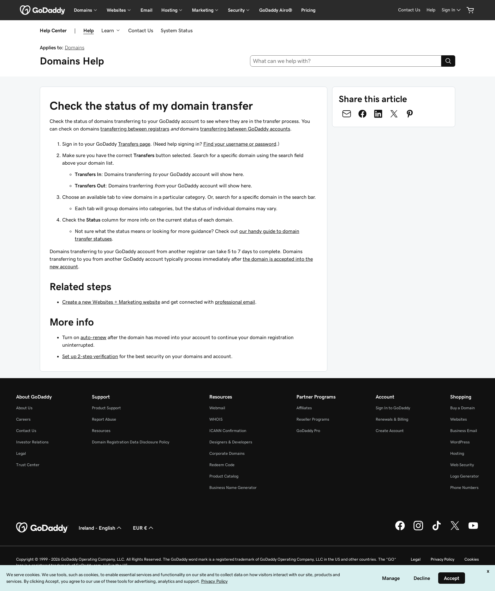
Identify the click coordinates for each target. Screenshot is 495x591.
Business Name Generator (233, 487)
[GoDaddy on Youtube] (473, 529)
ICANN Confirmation (227, 431)
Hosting (457, 453)
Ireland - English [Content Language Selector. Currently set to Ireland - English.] (101, 528)
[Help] (431, 10)
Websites (458, 419)
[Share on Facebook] (362, 113)
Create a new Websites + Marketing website (111, 301)
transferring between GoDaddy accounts (245, 128)
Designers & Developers (230, 442)
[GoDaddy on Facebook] (400, 529)
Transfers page (134, 143)
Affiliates (304, 408)
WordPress (460, 442)
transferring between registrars (134, 128)
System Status (177, 30)
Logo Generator (464, 476)
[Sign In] (451, 10)
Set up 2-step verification (90, 356)
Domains (74, 47)
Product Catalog (223, 476)
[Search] (448, 61)
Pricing (308, 10)
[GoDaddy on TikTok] (436, 529)
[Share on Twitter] (394, 113)
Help (88, 30)
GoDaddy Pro (308, 431)
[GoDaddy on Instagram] (418, 529)
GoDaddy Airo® (275, 10)
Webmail (217, 408)
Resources (101, 431)
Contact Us (140, 30)
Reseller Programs (312, 419)
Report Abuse (104, 419)
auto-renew (93, 337)
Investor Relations (32, 442)
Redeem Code (222, 465)
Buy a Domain (462, 408)
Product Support (106, 408)
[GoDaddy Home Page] (42, 527)
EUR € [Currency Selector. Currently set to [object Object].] (144, 528)
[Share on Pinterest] (410, 113)
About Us (24, 408)
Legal (21, 453)
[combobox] (346, 61)
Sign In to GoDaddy (393, 408)
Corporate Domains (227, 453)
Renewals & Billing (392, 419)
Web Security (462, 465)
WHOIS (216, 419)
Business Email (463, 431)
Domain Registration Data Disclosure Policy (130, 442)
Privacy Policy (442, 559)
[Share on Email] (347, 113)
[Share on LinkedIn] (378, 113)
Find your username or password (239, 143)
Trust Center (27, 465)
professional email (235, 301)
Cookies (471, 559)
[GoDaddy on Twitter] (455, 529)
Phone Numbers (464, 487)
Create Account (390, 431)
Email (146, 10)
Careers (23, 419)
